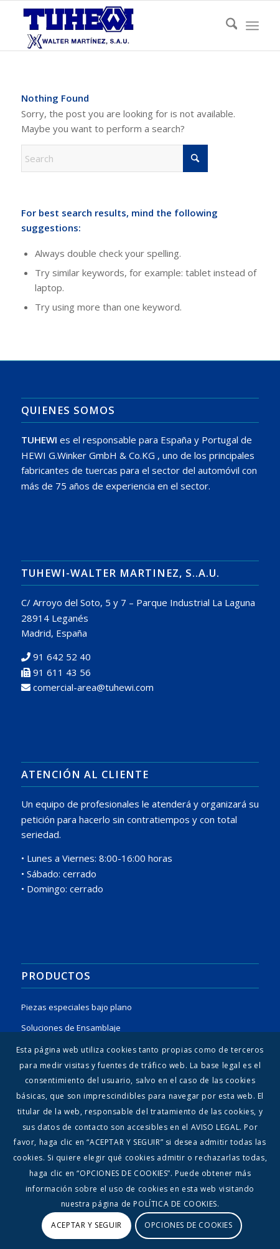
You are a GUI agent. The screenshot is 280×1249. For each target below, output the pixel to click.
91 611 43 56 (62, 672)
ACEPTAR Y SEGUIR (86, 1225)
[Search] (225, 26)
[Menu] (252, 26)
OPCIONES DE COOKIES (188, 1225)
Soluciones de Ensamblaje (71, 1027)
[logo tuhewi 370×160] (116, 26)
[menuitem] (225, 26)
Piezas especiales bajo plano (76, 1007)
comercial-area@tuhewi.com (93, 687)
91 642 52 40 (62, 656)
